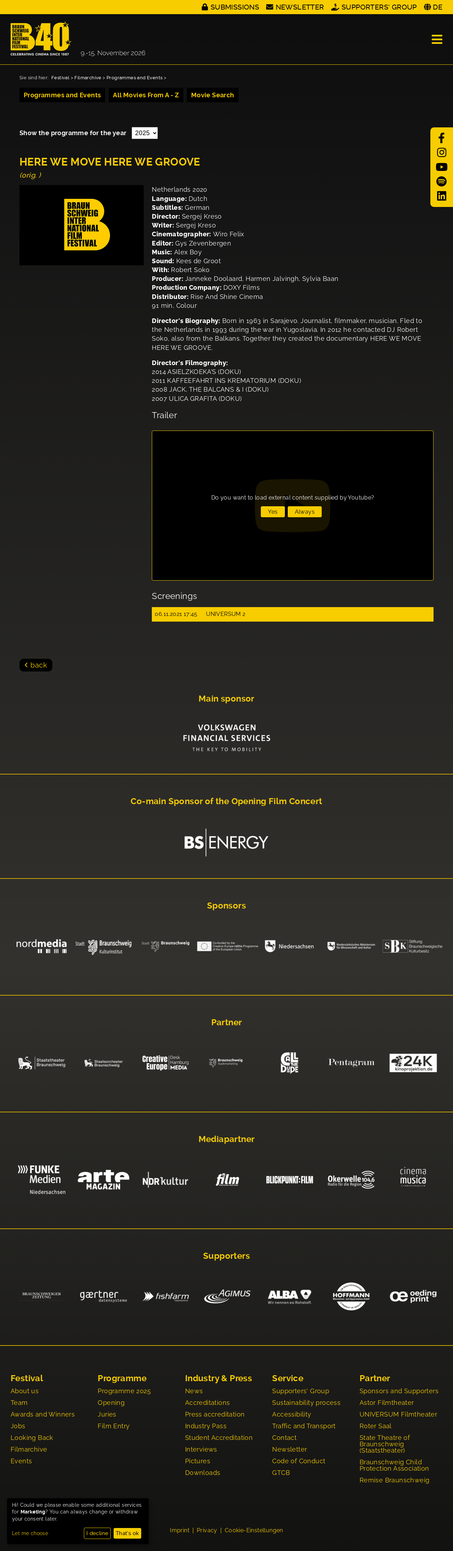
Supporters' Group (379, 7)
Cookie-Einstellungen (254, 1530)
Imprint (179, 1530)
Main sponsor (226, 699)
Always (305, 511)
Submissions (235, 7)
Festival (60, 77)
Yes (272, 511)
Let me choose (30, 1533)
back (38, 665)
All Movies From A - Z (146, 95)
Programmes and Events (134, 77)
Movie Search (212, 95)
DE (437, 7)
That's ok (127, 1533)
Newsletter (300, 7)
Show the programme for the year (73, 133)
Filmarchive (87, 77)
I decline (97, 1533)
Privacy (207, 1530)
